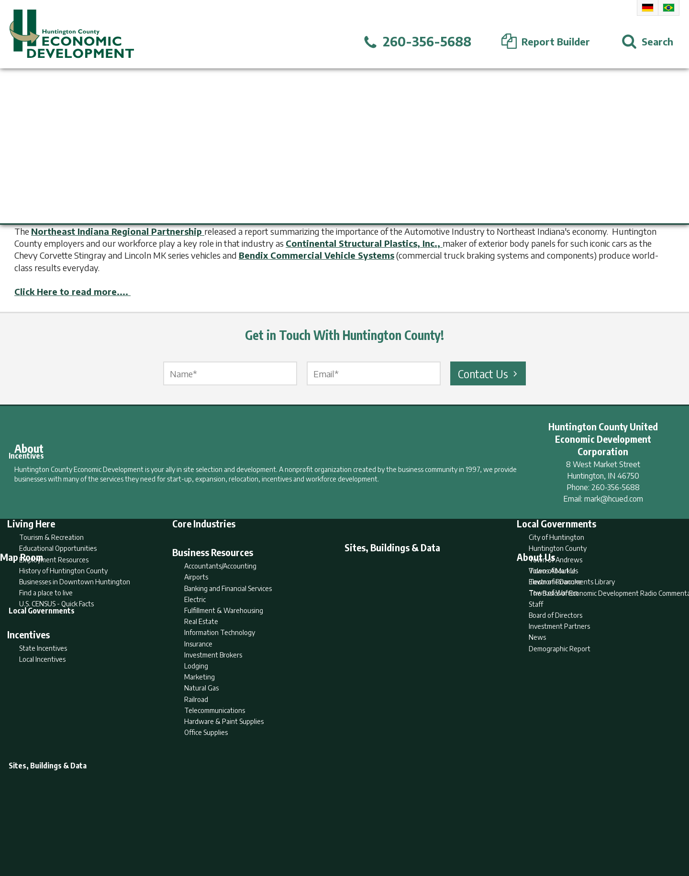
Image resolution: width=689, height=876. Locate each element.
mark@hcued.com (613, 499)
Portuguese (669, 7)
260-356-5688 (615, 487)
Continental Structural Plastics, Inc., (364, 243)
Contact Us (489, 373)
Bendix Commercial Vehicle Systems (316, 255)
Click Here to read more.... (72, 291)
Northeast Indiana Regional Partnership (117, 231)
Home (265, 831)
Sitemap (421, 831)
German (648, 7)
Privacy (386, 831)
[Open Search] (647, 42)
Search (296, 831)
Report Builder (340, 831)
